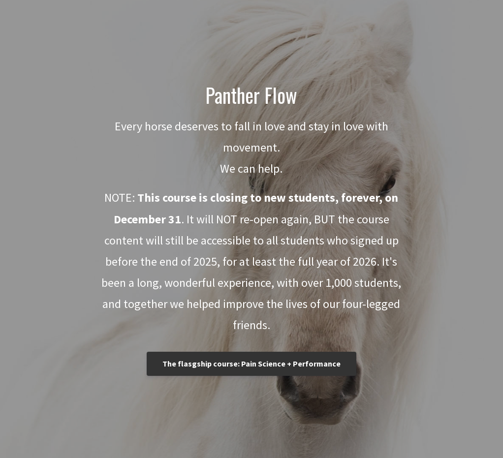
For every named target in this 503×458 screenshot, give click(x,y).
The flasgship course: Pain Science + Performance (251, 363)
